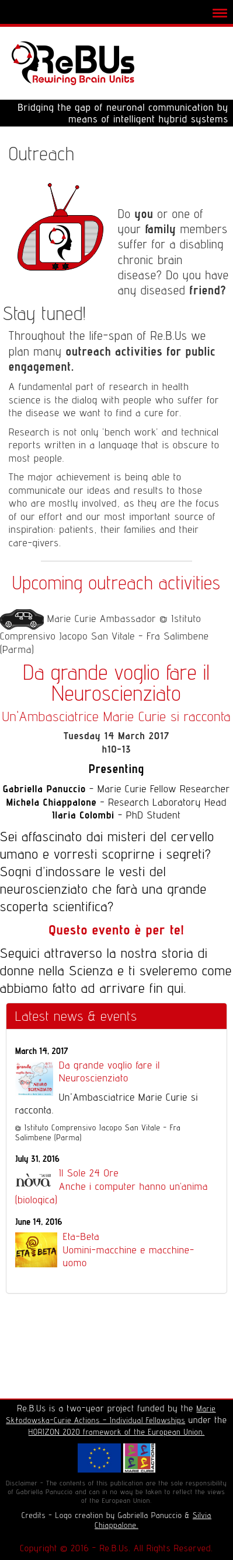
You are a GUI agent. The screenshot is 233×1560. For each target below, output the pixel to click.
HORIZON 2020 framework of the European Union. (117, 1431)
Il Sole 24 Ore (116, 1186)
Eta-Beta (116, 1250)
